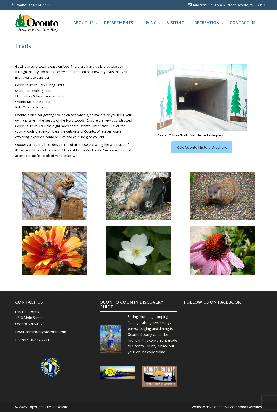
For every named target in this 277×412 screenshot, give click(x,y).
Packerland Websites (245, 406)
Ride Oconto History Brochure (202, 147)
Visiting (175, 22)
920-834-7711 (38, 339)
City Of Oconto (56, 406)
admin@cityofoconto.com (45, 331)
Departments (118, 22)
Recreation (207, 22)
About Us (83, 22)
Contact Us (242, 22)
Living (150, 22)
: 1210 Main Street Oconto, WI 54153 (226, 5)
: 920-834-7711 (31, 5)
